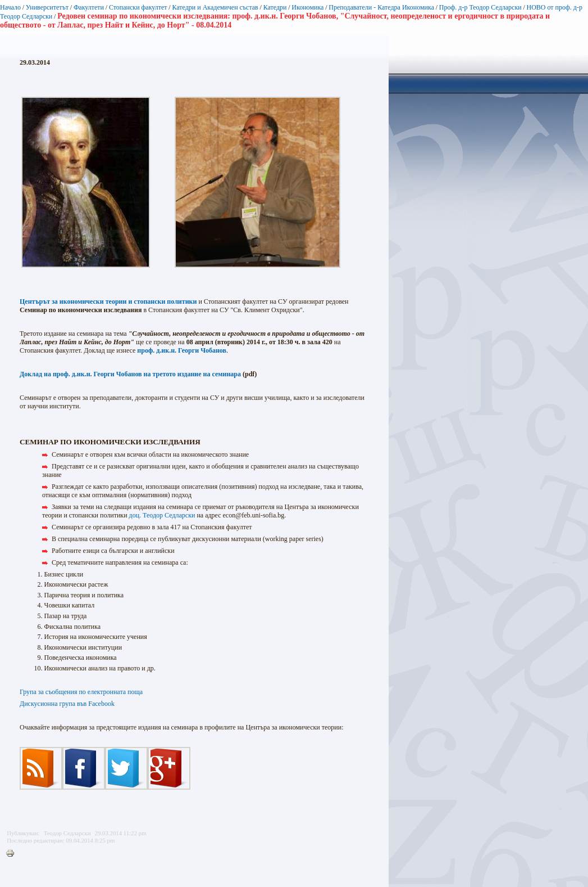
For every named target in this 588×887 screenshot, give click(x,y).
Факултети (89, 7)
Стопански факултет (138, 7)
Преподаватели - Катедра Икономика (381, 7)
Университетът (47, 7)
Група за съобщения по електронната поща (81, 692)
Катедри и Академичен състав (215, 7)
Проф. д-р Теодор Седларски (480, 7)
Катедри (275, 7)
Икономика (307, 7)
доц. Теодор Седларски (162, 515)
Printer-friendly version (13, 854)
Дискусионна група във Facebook (67, 704)
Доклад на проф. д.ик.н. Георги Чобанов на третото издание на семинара (130, 374)
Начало (10, 7)
